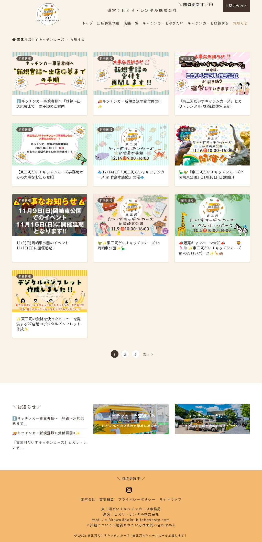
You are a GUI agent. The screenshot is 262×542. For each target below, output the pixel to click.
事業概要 (106, 499)
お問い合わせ (236, 5)
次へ (146, 354)
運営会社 (87, 499)
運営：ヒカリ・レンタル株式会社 (142, 10)
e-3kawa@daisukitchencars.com (137, 519)
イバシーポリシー (136, 499)
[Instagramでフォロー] (211, 4)
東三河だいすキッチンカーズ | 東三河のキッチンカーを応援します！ (138, 535)
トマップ (170, 499)
